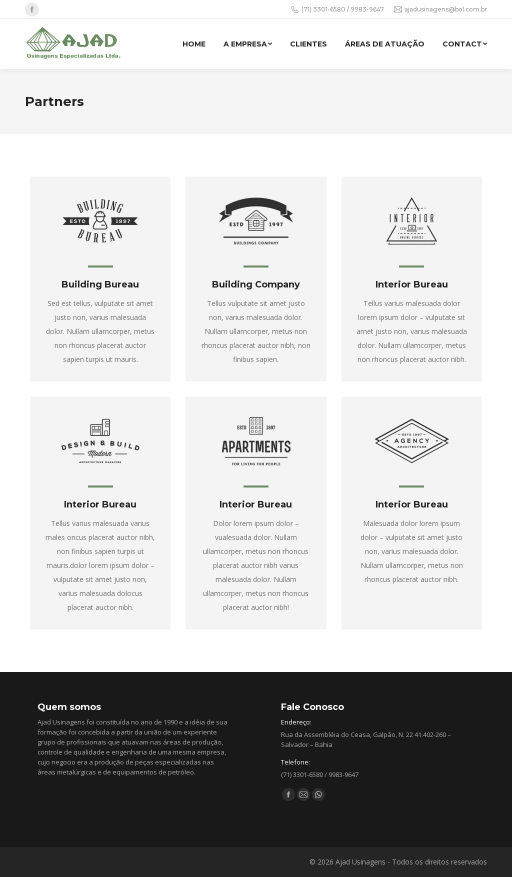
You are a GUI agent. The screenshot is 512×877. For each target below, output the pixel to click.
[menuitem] (194, 44)
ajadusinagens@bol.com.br (440, 10)
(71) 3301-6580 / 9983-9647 (337, 10)
